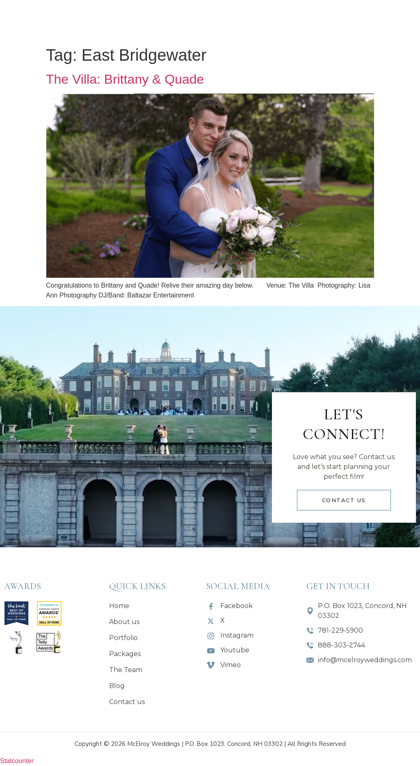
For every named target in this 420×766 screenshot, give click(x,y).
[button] (150, 20)
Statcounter (17, 760)
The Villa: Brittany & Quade (125, 79)
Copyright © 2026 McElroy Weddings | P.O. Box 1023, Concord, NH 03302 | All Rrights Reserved (210, 744)
